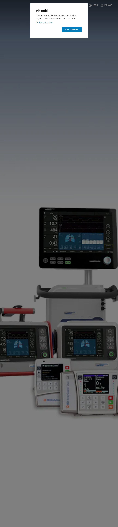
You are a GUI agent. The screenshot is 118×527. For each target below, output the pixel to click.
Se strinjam (71, 29)
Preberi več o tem (44, 22)
